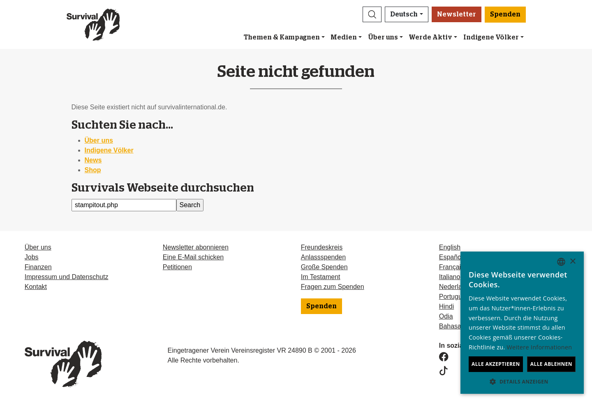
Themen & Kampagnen (282, 37)
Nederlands (456, 286)
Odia (446, 316)
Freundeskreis (321, 247)
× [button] (572, 262)
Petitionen (177, 266)
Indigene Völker (491, 37)
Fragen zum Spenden (332, 286)
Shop (93, 169)
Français (451, 266)
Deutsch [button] (404, 14)
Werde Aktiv (430, 37)
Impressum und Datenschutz (67, 276)
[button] (372, 14)
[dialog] (522, 323)
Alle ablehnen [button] (551, 363)
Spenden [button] (505, 14)
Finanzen (38, 266)
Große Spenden (324, 266)
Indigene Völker (109, 150)
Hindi (446, 306)
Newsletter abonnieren (196, 247)
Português (454, 296)
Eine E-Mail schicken (193, 257)
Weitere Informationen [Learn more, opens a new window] (539, 347)
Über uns (383, 37)
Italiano (449, 276)
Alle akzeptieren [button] (496, 363)
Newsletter (456, 14)
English (449, 247)
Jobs (32, 257)
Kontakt (36, 286)
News (93, 160)
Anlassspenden (323, 257)
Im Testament (320, 276)
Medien (344, 37)
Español (451, 257)
